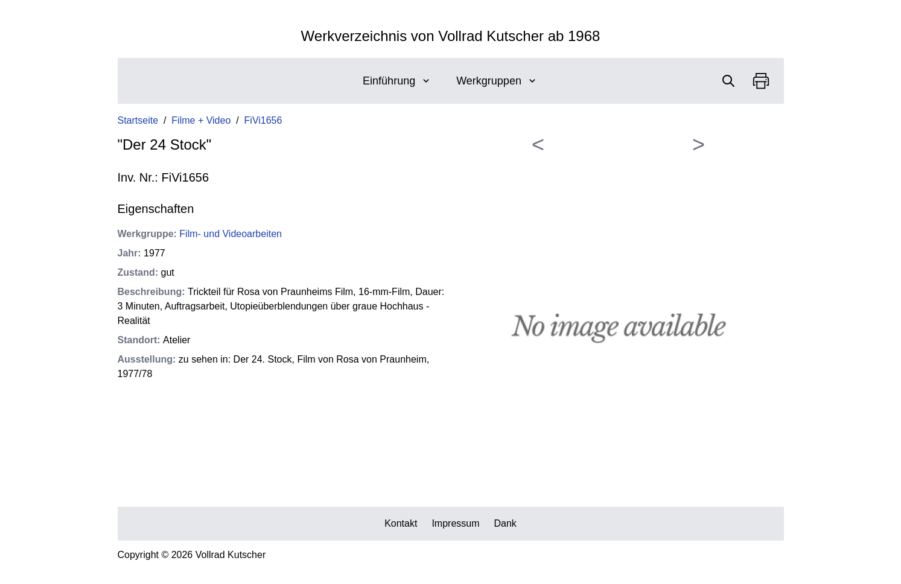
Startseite (138, 120)
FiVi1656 (263, 120)
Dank (505, 523)
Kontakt (400, 523)
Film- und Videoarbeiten (230, 234)
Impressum (455, 523)
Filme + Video (201, 120)
